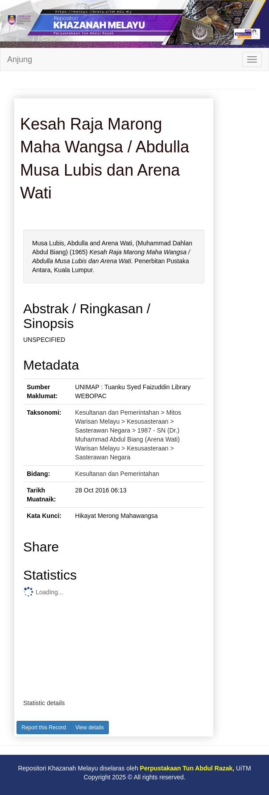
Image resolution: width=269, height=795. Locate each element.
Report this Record (43, 727)
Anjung (19, 59)
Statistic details (44, 703)
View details (89, 727)
